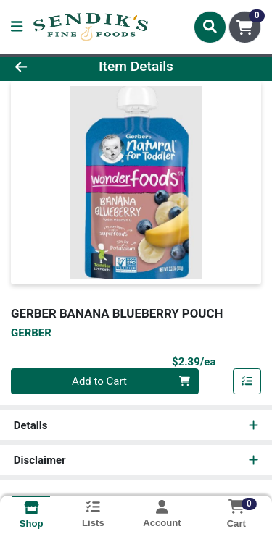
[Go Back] (42, 67)
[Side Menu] (16, 27)
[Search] (210, 27)
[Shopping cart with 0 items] (244, 27)
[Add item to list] (247, 381)
